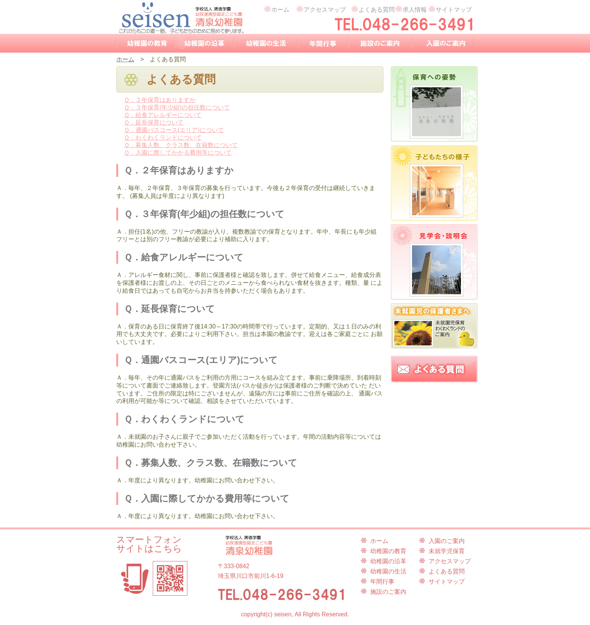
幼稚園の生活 (266, 43)
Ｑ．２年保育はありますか (160, 100)
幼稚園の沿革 (204, 43)
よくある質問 (373, 8)
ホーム (276, 8)
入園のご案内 (443, 43)
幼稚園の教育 (145, 43)
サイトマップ (450, 8)
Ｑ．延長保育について (154, 122)
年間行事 (323, 43)
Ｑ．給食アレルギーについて (163, 115)
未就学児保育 (447, 551)
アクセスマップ (321, 8)
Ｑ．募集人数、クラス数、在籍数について (181, 145)
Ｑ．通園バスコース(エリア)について (174, 130)
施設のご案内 (380, 43)
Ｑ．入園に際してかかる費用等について (178, 152)
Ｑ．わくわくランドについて (163, 137)
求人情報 (411, 8)
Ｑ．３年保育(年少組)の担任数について (177, 107)
